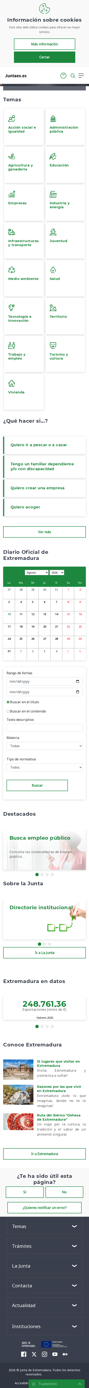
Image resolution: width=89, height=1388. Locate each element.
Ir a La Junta (44, 952)
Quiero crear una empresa (38, 488)
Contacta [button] (22, 1285)
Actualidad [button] (24, 1305)
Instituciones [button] (26, 1326)
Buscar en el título (24, 702)
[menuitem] (24, 1354)
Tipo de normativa (21, 759)
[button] (63, 75)
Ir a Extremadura (44, 1154)
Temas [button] (19, 1226)
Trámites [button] (21, 1246)
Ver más (44, 532)
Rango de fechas (19, 673)
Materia (13, 737)
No (64, 1192)
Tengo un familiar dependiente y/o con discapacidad (42, 466)
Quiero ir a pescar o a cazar (39, 445)
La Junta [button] (21, 1266)
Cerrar (44, 57)
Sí (24, 1192)
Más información (44, 44)
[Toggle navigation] (32, 75)
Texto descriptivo (20, 719)
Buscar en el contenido (28, 711)
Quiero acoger (25, 507)
